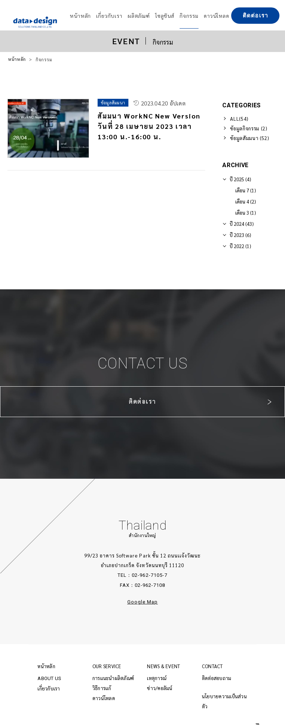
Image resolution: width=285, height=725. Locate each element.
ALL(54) (239, 119)
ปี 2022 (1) (240, 246)
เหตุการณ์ (156, 678)
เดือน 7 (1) (245, 190)
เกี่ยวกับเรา (48, 688)
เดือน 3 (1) (245, 212)
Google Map (142, 602)
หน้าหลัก (17, 59)
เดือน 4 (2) (245, 201)
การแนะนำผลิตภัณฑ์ (113, 678)
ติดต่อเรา (255, 15)
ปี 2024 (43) (242, 224)
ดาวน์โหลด (103, 698)
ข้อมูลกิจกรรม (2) (248, 128)
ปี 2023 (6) (240, 235)
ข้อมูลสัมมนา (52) (249, 138)
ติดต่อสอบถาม (217, 678)
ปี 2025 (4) (240, 179)
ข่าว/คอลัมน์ (159, 688)
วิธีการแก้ (101, 688)
